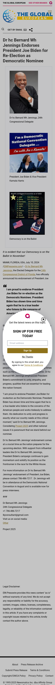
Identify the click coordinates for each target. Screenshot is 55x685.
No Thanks (27, 356)
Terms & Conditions (33, 365)
